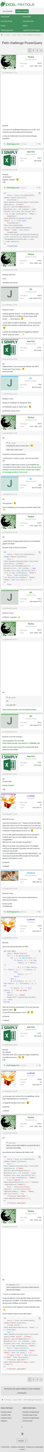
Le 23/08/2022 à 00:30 (9, 1091)
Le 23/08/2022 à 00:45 (9, 1133)
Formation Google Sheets (30, 1412)
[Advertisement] (22, 99)
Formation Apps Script (29, 1415)
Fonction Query (27, 1421)
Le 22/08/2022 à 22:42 (9, 814)
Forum (3, 26)
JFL (30, 289)
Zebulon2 (31, 873)
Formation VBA (6, 1415)
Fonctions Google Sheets (30, 1418)
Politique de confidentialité (34, 1447)
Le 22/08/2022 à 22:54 (9, 888)
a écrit (13, 443)
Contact (22, 1449)
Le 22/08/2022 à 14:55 (9, 359)
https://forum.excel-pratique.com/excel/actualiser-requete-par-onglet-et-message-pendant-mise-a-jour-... (22, 469)
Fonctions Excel (6, 21)
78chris (30, 57)
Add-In (25, 26)
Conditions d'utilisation (17, 1447)
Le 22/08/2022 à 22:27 (9, 732)
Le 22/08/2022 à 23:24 (9, 938)
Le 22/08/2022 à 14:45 (9, 305)
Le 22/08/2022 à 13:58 (9, 170)
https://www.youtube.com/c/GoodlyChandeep (19, 710)
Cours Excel (5, 17)
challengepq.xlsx (12, 144)
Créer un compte (22, 11)
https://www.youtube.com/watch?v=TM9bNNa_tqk (21, 743)
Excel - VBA (16, 35)
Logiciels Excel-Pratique (31, 30)
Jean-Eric (31, 152)
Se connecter (7, 11)
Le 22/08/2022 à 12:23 (9, 73)
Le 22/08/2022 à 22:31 (9, 774)
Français (21, 1441)
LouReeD (31, 796)
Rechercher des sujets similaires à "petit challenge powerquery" (22, 1391)
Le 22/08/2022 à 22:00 (9, 608)
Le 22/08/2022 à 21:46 (9, 532)
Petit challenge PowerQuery (32, 35)
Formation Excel (6, 1412)
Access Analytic (8, 785)
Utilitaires (4, 1421)
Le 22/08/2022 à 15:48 (9, 433)
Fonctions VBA (28, 21)
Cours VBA (27, 17)
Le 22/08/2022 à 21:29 (9, 494)
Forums (7, 35)
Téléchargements (7, 30)
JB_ (31, 378)
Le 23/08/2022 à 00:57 (9, 1227)
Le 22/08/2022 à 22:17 (9, 639)
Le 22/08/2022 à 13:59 (9, 270)
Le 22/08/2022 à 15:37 (9, 394)
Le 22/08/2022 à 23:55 (9, 1045)
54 (40, 805)
